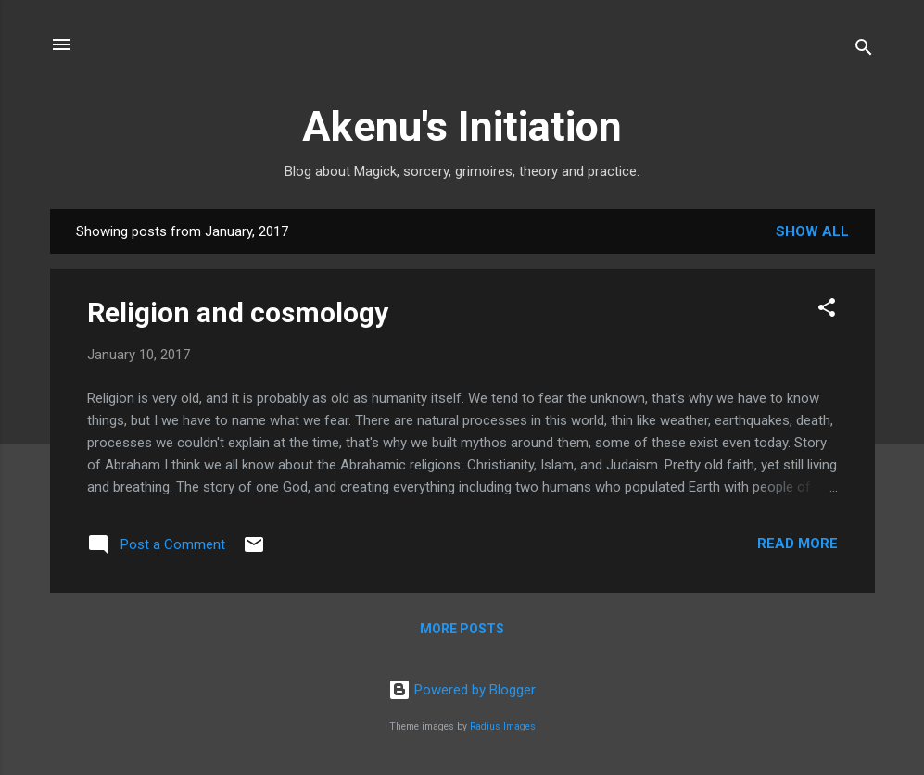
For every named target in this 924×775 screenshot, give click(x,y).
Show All (812, 231)
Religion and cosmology (237, 312)
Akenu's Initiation (462, 126)
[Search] (864, 50)
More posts (462, 628)
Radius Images (503, 726)
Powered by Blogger (462, 689)
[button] (827, 310)
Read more (797, 543)
